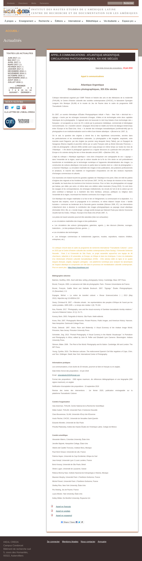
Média (33, 3)
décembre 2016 (16, 71)
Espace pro (127, 21)
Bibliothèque (92, 21)
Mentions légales (70, 541)
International (74, 21)
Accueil (12, 30)
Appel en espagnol (64, 515)
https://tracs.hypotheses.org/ (78, 268)
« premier (20, 86)
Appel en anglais (63, 511)
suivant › (14, 92)
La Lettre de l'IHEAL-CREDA (20, 112)
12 (30, 90)
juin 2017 (12, 58)
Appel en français (63, 506)
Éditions (59, 21)
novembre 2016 (16, 73)
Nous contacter (88, 541)
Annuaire (102, 541)
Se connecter (53, 541)
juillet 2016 (14, 82)
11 (26, 90)
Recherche (44, 21)
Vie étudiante (110, 21)
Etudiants (11, 3)
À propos (9, 21)
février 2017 (14, 67)
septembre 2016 (16, 78)
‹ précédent (15, 88)
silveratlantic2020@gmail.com (69, 375)
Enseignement (26, 21)
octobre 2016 (15, 75)
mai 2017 (12, 60)
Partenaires (44, 3)
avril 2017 (13, 62)
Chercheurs (23, 3)
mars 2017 (13, 64)
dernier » (26, 92)
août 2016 (13, 80)
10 (22, 90)
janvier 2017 (14, 69)
